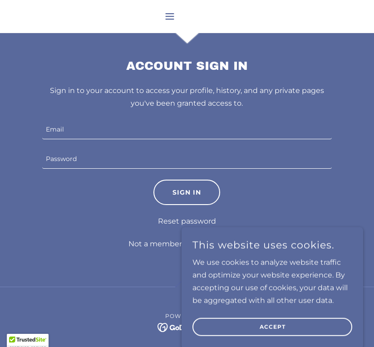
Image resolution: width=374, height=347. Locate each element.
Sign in (186, 192)
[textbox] (187, 130)
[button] (187, 16)
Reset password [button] (187, 221)
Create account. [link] (216, 243)
